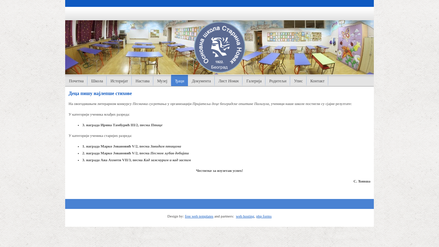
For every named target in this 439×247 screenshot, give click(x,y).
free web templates (199, 216)
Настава (142, 81)
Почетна (76, 81)
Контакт (317, 81)
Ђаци (179, 81)
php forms (264, 216)
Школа (97, 81)
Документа (201, 81)
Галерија (253, 81)
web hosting (245, 216)
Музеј (162, 81)
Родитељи (277, 81)
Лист (228, 81)
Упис (298, 81)
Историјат (119, 81)
